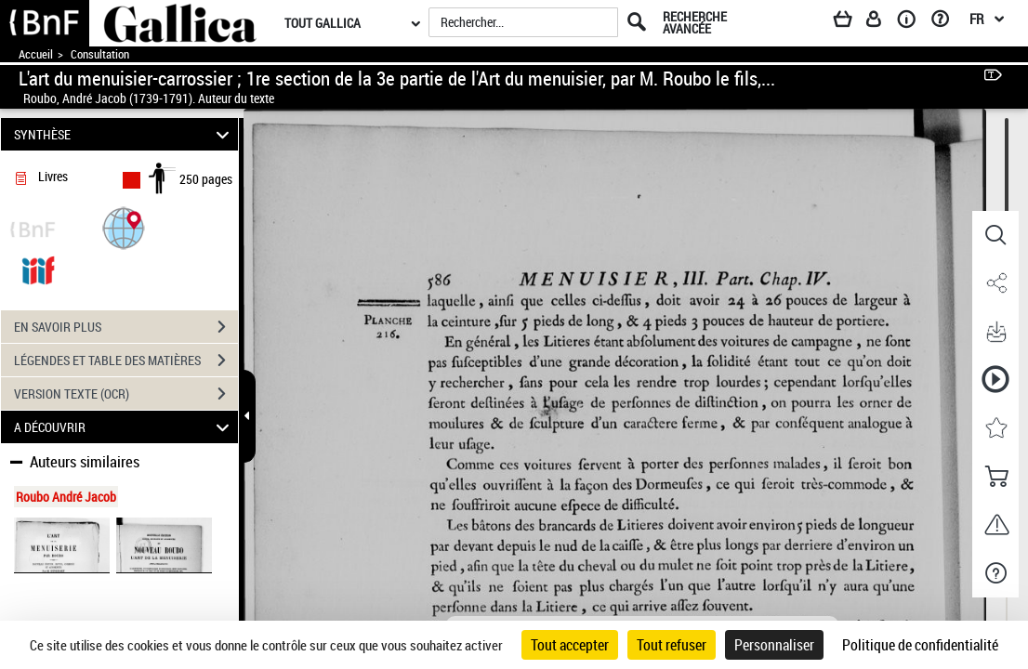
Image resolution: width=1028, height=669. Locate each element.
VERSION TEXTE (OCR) (126, 394)
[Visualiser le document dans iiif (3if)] (38, 269)
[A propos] (912, 22)
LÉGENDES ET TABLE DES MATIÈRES (126, 361)
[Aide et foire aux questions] (946, 22)
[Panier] (851, 22)
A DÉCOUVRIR (124, 427)
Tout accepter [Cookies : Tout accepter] (570, 645)
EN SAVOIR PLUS (126, 327)
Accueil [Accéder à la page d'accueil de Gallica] (36, 54)
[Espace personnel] (882, 22)
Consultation (100, 54)
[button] (123, 227)
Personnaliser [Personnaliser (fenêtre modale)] (774, 645)
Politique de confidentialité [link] (920, 645)
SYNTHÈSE (124, 134)
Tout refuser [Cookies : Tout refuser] (671, 645)
